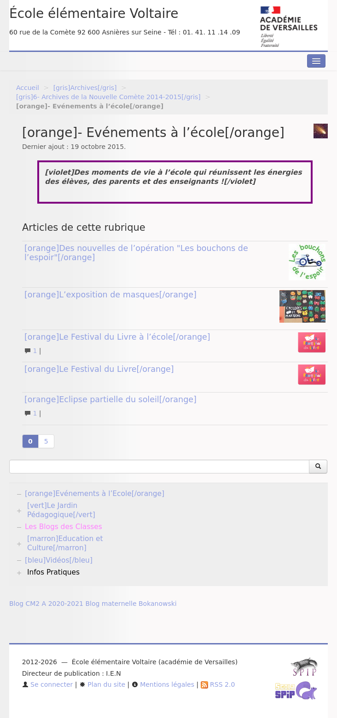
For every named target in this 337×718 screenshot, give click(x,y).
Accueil (27, 87)
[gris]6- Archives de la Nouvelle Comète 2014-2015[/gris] (108, 97)
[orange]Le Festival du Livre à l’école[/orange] (117, 337)
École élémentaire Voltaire (93, 13)
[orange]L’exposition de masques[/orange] (110, 294)
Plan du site (102, 684)
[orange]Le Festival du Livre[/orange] (99, 369)
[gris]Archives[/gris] (85, 87)
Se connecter (47, 684)
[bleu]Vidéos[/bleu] (59, 560)
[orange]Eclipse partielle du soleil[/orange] (110, 399)
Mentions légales (163, 684)
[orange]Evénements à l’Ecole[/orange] (94, 494)
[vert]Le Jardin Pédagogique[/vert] (61, 510)
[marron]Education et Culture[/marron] (65, 543)
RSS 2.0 (218, 684)
